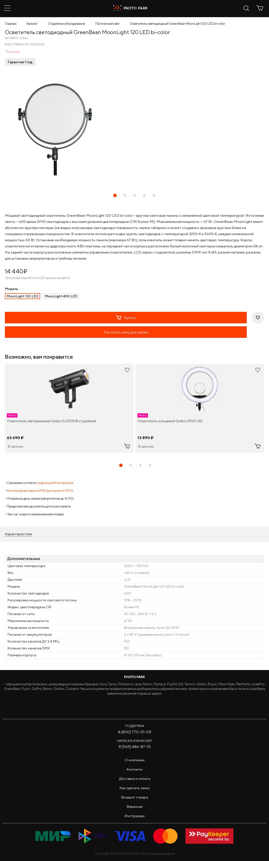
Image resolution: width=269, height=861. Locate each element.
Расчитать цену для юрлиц (126, 332)
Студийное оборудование (66, 23)
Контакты (134, 769)
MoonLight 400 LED (61, 296)
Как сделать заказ (134, 788)
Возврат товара (134, 797)
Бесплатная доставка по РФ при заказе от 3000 (40, 491)
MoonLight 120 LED (22, 296)
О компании (135, 760)
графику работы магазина (55, 483)
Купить (126, 317)
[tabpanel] (69, 408)
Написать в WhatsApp (134, 741)
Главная (10, 23)
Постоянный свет (107, 23)
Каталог (32, 23)
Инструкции (134, 816)
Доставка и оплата (134, 778)
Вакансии (135, 806)
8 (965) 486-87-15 (135, 746)
